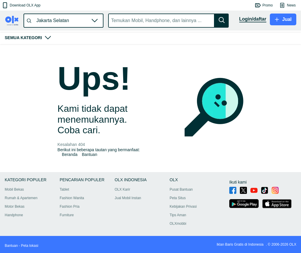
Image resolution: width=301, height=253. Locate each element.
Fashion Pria (69, 206)
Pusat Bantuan (181, 189)
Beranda (70, 154)
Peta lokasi (29, 246)
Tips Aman (178, 215)
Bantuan (89, 154)
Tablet (64, 189)
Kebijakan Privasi (183, 206)
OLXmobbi (178, 224)
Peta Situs (178, 198)
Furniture (67, 215)
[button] (21, 5)
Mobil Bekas (14, 189)
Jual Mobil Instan (128, 198)
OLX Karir (122, 189)
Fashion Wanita (72, 198)
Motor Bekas (14, 206)
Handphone (14, 215)
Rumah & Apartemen (21, 198)
